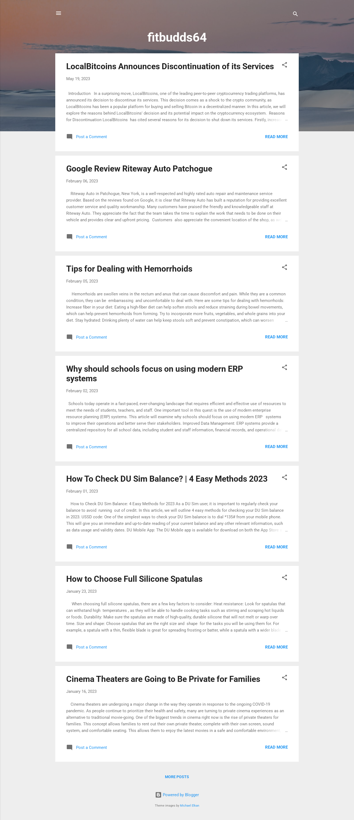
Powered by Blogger (177, 794)
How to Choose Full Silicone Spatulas (134, 579)
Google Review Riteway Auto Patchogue (139, 168)
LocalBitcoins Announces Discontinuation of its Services (170, 66)
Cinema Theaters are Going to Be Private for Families (163, 679)
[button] (284, 66)
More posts (177, 777)
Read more (276, 136)
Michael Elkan (189, 805)
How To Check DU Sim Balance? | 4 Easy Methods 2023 (167, 479)
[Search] (295, 15)
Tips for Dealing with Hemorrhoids (129, 269)
